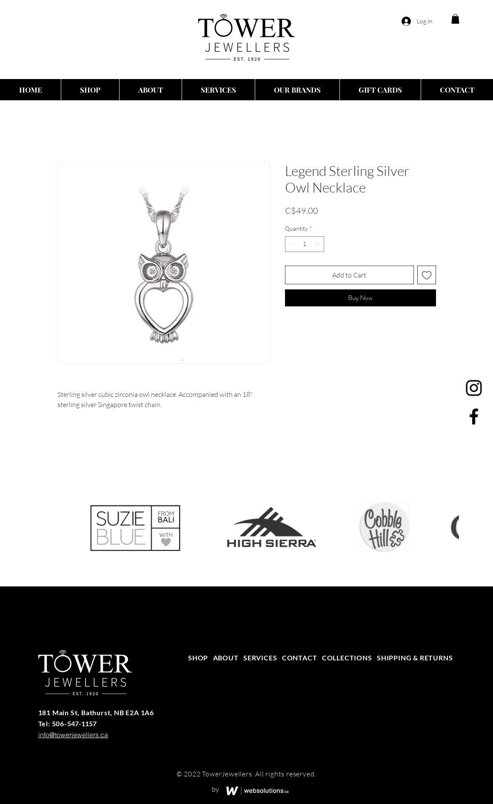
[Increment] (317, 244)
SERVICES (260, 658)
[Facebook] (473, 416)
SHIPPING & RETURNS (415, 658)
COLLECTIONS (347, 658)
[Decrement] (291, 244)
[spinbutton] (304, 244)
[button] (455, 19)
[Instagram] (473, 388)
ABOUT (226, 658)
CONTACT (299, 658)
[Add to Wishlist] (426, 275)
